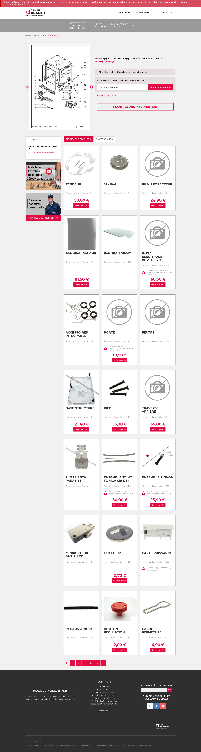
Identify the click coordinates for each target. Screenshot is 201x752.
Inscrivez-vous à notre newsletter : (156, 685)
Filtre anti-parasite (76, 479)
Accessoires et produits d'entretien (77, 25)
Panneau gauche (81, 253)
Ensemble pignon (157, 477)
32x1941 (110, 184)
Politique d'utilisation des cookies (102, 745)
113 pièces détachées (78, 139)
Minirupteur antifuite (77, 554)
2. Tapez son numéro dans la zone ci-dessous (121, 80)
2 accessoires (104, 139)
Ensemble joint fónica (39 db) (118, 479)
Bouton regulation (114, 630)
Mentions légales (65, 745)
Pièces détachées (99, 25)
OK (169, 690)
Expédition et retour (80, 745)
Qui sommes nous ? (33, 745)
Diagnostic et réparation (119, 25)
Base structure (80, 408)
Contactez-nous (104, 711)
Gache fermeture (152, 630)
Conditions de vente (49, 745)
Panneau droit (117, 253)
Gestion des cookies (145, 745)
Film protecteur (157, 184)
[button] (27, 87)
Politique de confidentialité (125, 745)
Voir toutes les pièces (105, 95)
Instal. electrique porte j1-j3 (152, 257)
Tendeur (73, 184)
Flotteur (112, 553)
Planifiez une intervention (135, 106)
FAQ (134, 25)
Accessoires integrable (77, 334)
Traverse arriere (150, 410)
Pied (108, 408)
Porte (109, 332)
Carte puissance (157, 553)
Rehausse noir (79, 629)
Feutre (148, 332)
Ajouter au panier (81, 205)
